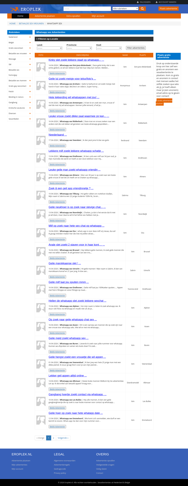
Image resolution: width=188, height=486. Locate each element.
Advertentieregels (62, 464)
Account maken (166, 2)
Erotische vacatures (17, 108)
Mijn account (98, 15)
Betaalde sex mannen (18, 80)
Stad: (98, 44)
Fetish (11, 91)
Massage (12, 59)
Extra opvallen (73, 15)
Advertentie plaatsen (45, 15)
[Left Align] (142, 9)
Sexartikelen (14, 119)
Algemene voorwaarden (64, 460)
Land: (40, 44)
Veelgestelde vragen (105, 464)
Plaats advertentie (168, 8)
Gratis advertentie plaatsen (164, 102)
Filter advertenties (136, 47)
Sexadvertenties (104, 482)
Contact (99, 473)
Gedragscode (60, 469)
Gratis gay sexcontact (17, 86)
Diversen (12, 113)
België (11, 42)
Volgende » (63, 437)
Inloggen (143, 2)
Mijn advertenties (19, 464)
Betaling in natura (16, 97)
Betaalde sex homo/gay (14, 72)
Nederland (13, 37)
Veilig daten (101, 469)
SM (10, 64)
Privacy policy (60, 473)
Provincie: (72, 44)
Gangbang (13, 102)
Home (20, 15)
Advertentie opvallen (105, 460)
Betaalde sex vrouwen (31, 23)
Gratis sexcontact (16, 48)
